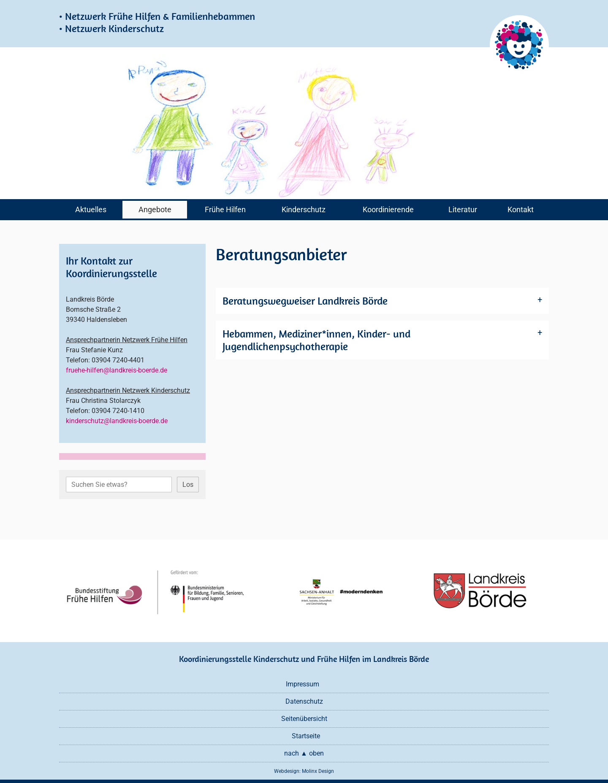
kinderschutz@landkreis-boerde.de (117, 421)
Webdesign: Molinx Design (304, 771)
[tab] (382, 301)
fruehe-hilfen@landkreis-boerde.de (116, 370)
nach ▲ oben (304, 753)
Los (187, 485)
